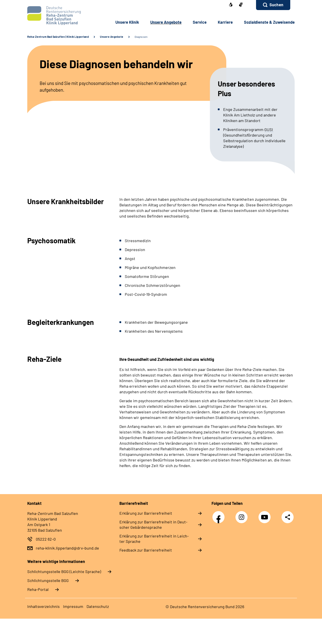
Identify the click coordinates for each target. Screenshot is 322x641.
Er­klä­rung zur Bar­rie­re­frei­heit (145, 513)
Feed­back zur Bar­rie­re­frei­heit (145, 550)
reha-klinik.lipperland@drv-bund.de (67, 548)
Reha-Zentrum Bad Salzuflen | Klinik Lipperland (58, 36)
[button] (273, 5)
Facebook (219, 515)
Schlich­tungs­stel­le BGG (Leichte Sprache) (64, 571)
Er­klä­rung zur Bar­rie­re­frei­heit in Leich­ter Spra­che (154, 538)
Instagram (242, 515)
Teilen (288, 517)
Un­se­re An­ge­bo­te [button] (166, 22)
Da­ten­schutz (98, 606)
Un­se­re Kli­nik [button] (127, 22)
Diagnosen (141, 36)
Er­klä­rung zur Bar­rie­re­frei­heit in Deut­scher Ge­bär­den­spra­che (153, 524)
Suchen (276, 4)
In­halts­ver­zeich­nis (43, 606)
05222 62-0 (46, 539)
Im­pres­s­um (73, 606)
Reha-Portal (38, 589)
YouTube (265, 515)
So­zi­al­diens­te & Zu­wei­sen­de (269, 22)
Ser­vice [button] (200, 22)
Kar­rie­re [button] (225, 22)
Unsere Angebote (111, 36)
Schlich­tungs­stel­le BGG (48, 580)
